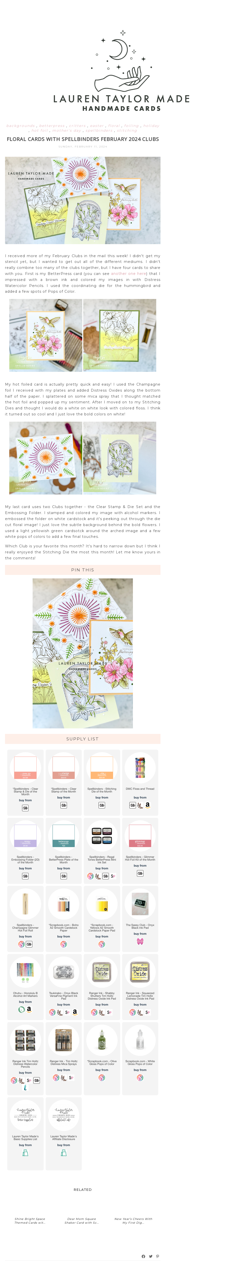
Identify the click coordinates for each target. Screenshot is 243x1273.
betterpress (52, 125)
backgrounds (21, 125)
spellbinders (100, 130)
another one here (128, 273)
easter (97, 125)
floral (114, 125)
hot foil (40, 130)
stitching (127, 130)
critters (78, 125)
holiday (151, 125)
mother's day (67, 130)
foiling (132, 125)
